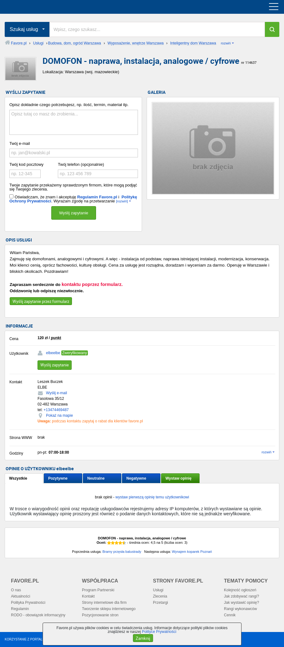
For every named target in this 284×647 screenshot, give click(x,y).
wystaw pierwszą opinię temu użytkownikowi (152, 497)
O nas (16, 590)
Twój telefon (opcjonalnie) (81, 164)
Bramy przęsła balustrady (121, 551)
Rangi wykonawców (240, 609)
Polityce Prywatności (159, 631)
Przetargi (160, 602)
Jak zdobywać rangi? (241, 596)
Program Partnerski (98, 590)
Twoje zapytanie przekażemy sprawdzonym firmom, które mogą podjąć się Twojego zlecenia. (73, 187)
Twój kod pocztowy (26, 164)
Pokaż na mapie (59, 415)
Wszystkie (18, 478)
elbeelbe (53, 353)
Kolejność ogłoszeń (240, 590)
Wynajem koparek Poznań (192, 551)
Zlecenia (160, 596)
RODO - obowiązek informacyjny (38, 615)
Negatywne (136, 478)
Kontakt (88, 596)
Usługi (158, 590)
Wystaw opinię (178, 478)
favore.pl (43, 7)
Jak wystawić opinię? (241, 602)
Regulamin (20, 609)
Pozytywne (58, 478)
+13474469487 (55, 410)
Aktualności (20, 596)
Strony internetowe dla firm (104, 602)
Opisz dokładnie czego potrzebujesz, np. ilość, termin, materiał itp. (69, 105)
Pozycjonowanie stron (100, 615)
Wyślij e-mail (56, 393)
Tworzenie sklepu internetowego (108, 609)
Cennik (230, 615)
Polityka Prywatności (28, 602)
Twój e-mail (19, 143)
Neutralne (95, 478)
